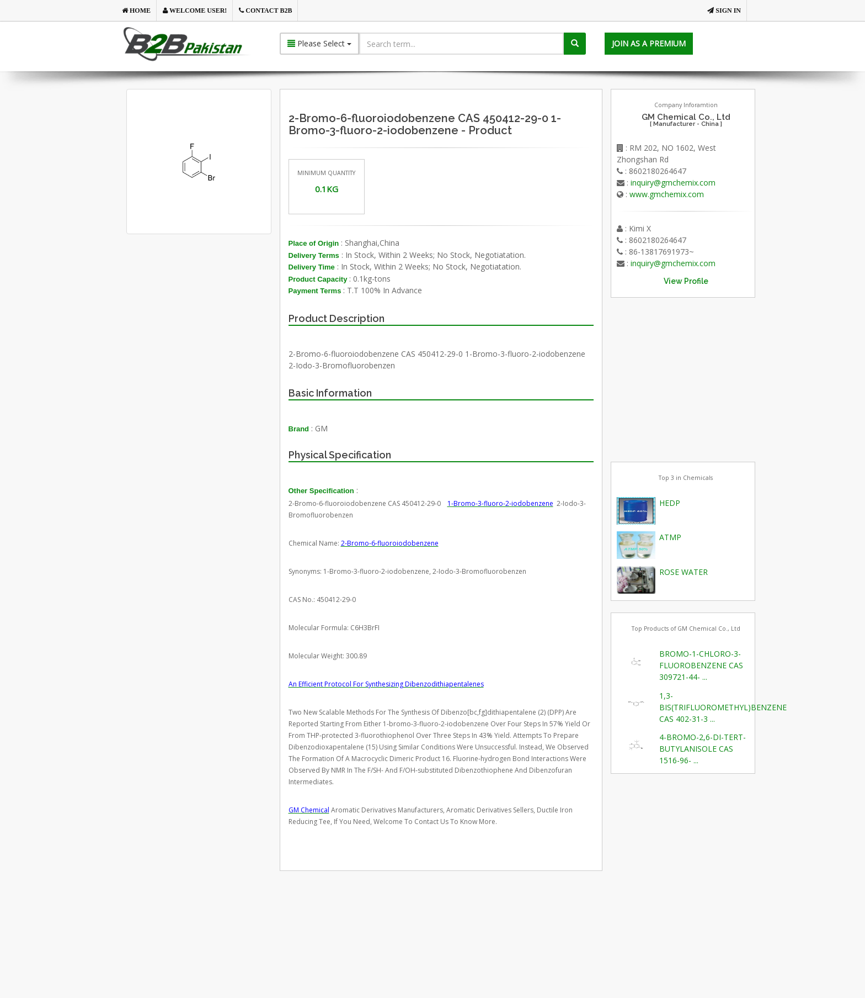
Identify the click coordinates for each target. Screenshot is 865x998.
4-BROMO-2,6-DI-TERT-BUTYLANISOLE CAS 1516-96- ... (702, 748)
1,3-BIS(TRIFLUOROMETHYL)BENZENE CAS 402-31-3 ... (723, 707)
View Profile (686, 281)
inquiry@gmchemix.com (673, 182)
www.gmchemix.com (666, 194)
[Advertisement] (217, 360)
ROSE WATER (683, 572)
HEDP (669, 503)
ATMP (670, 537)
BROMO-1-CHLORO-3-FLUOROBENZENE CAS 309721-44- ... (701, 665)
